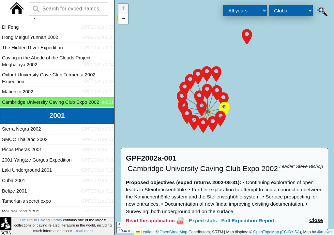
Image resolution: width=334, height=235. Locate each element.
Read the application (150, 220)
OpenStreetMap (173, 232)
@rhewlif (324, 232)
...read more (83, 231)
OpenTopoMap (266, 232)
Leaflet (144, 232)
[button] (247, 37)
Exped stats (203, 220)
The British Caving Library (41, 220)
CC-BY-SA (290, 232)
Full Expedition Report (248, 220)
